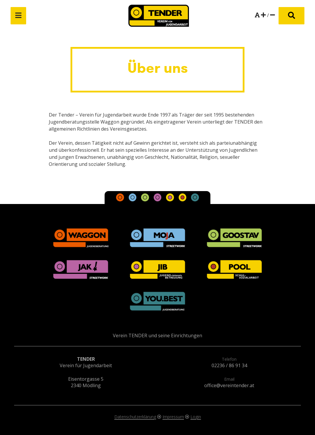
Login (195, 416)
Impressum (173, 416)
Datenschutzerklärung (135, 416)
